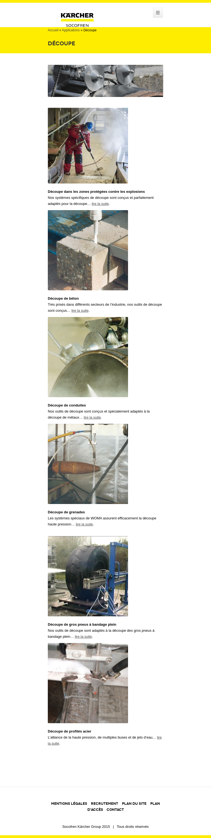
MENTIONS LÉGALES (69, 803)
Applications (71, 30)
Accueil (53, 30)
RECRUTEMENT (104, 803)
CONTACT (115, 810)
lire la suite (100, 204)
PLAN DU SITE (134, 803)
